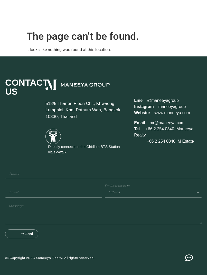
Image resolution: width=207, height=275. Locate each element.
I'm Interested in (117, 185)
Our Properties (56, 14)
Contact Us (144, 14)
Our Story (37, 14)
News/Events (125, 14)
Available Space (79, 14)
